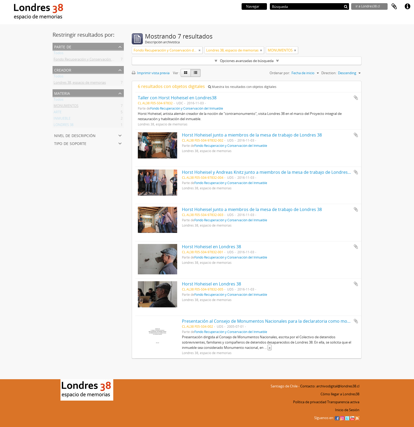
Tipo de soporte (70, 143)
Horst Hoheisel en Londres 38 (211, 247)
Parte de (62, 46)
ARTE (58, 113)
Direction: (328, 73)
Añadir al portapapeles (356, 97)
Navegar (252, 6)
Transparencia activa (343, 402)
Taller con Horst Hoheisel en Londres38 (177, 98)
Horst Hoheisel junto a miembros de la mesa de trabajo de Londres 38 (252, 135)
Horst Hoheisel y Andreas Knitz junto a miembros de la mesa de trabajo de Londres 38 (268, 172)
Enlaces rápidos (407, 6)
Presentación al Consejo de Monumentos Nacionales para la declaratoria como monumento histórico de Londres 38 (298, 321)
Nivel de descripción (75, 135)
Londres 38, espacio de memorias (80, 83)
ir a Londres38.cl (368, 6)
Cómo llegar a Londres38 (340, 394)
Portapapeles (394, 6)
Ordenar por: (280, 73)
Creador (62, 69)
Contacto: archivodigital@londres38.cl (329, 386)
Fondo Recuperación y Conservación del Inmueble (93, 60)
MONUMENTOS (66, 106)
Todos (58, 53)
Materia (62, 92)
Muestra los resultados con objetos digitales (242, 87)
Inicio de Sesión (347, 409)
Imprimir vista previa (151, 73)
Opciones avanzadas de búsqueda (247, 60)
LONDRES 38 (63, 125)
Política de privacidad (309, 402)
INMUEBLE (62, 119)
